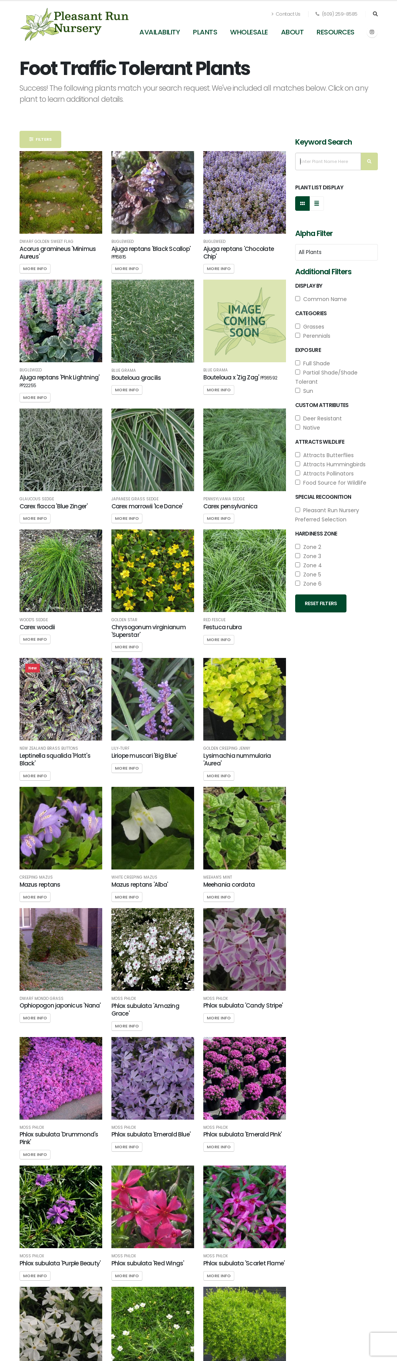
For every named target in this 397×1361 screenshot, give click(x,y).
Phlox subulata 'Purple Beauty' (60, 1263)
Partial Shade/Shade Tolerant (326, 377)
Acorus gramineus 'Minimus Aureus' (58, 252)
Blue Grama (123, 371)
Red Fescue (214, 620)
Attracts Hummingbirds (330, 464)
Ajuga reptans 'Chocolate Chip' (238, 252)
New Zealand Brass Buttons (49, 749)
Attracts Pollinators (324, 473)
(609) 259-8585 (336, 14)
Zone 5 (308, 574)
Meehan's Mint (217, 877)
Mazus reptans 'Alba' (139, 885)
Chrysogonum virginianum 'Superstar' (148, 631)
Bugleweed (122, 242)
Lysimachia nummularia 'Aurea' (237, 759)
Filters (40, 139)
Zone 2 (308, 547)
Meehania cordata (229, 885)
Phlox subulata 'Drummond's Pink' (59, 1138)
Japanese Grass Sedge (134, 499)
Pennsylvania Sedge (224, 499)
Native (307, 427)
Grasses (309, 326)
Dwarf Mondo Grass (42, 999)
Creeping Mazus (36, 877)
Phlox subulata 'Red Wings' (147, 1263)
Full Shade (312, 363)
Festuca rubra (222, 627)
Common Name (321, 299)
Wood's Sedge (34, 620)
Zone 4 (308, 565)
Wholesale (249, 32)
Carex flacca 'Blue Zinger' (54, 506)
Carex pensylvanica (230, 506)
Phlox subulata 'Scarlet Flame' (244, 1263)
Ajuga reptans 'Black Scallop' (151, 252)
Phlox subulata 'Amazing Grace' (145, 1009)
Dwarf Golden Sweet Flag (47, 242)
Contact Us (286, 14)
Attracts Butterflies (324, 455)
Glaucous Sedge (37, 499)
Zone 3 (308, 556)
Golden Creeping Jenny (226, 749)
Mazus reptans (40, 885)
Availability (159, 32)
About (292, 32)
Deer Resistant (318, 418)
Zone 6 (308, 584)
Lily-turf (120, 749)
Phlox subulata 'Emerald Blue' (151, 1134)
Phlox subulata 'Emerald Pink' (242, 1134)
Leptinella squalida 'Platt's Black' (55, 759)
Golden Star (124, 620)
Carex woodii (37, 627)
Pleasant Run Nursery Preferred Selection (327, 514)
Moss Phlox (123, 999)
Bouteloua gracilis (136, 378)
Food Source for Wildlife (330, 483)
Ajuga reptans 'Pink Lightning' (60, 381)
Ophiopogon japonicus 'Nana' (60, 1005)
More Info (35, 268)
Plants (205, 32)
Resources (336, 32)
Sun (304, 391)
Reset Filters (321, 603)
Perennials (312, 336)
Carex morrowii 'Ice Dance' (147, 506)
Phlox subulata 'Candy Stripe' (243, 1005)
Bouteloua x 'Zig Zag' (240, 377)
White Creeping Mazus (134, 877)
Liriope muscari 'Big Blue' (144, 756)
